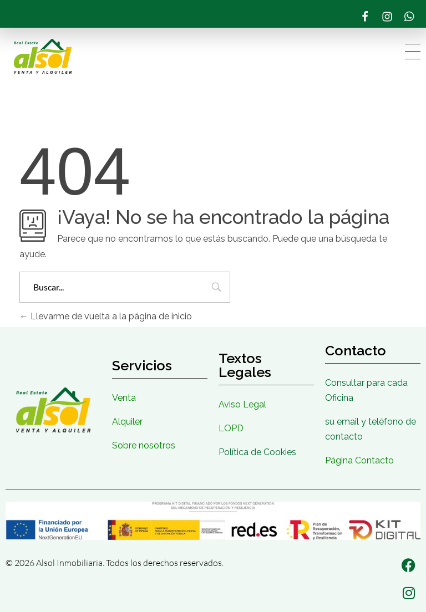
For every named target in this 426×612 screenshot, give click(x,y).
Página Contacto (359, 460)
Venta (124, 397)
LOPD (231, 428)
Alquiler (127, 421)
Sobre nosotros (143, 445)
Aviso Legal (242, 404)
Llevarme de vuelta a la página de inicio (105, 316)
